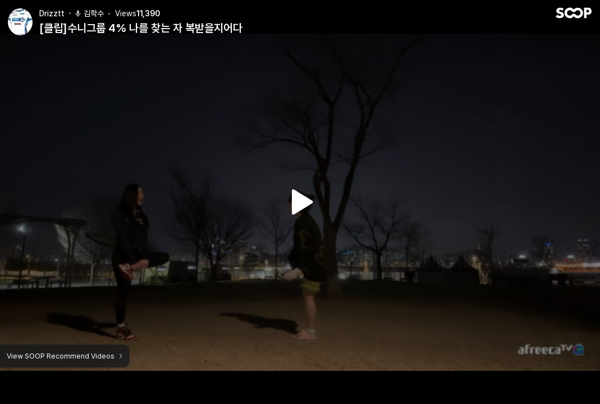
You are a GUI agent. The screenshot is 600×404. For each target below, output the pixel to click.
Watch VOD (300, 202)
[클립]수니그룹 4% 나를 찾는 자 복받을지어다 (140, 22)
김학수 (89, 7)
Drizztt (52, 7)
